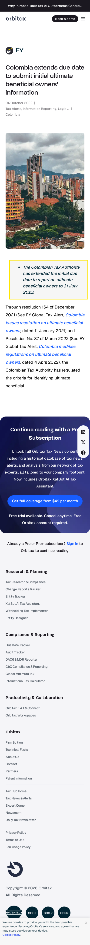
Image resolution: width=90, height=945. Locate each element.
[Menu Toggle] (83, 18)
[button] (83, 431)
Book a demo (65, 19)
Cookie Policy (11, 935)
